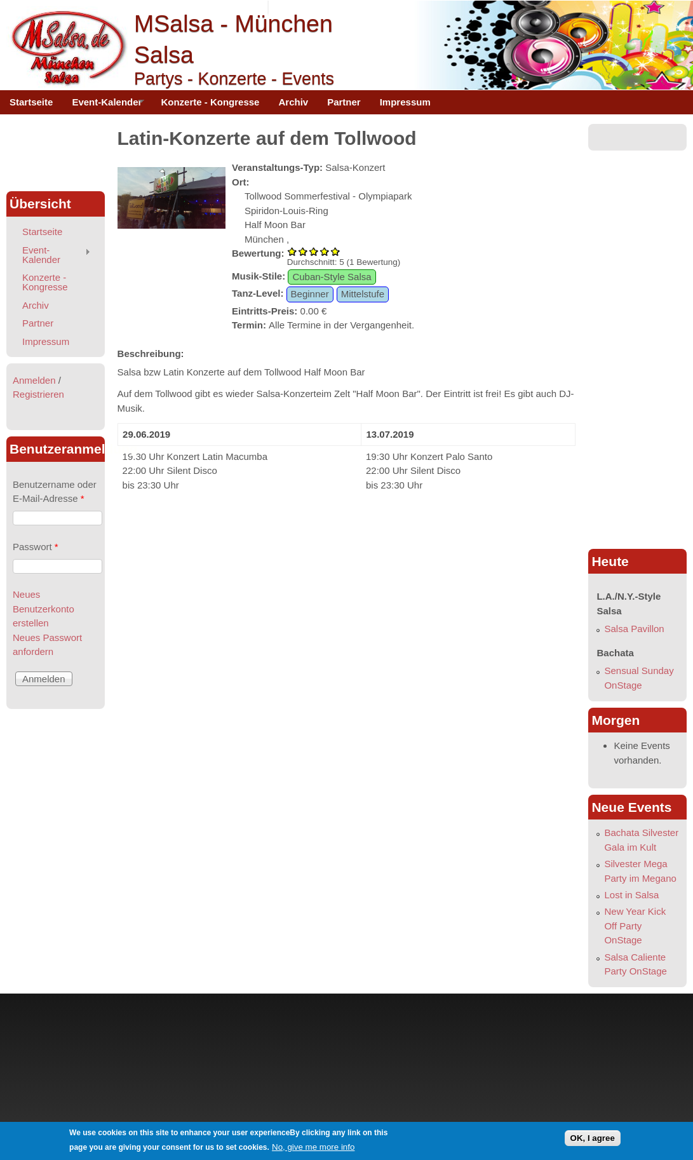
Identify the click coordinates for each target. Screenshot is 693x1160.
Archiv (293, 102)
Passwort (35, 546)
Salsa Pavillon (634, 628)
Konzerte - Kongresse (210, 102)
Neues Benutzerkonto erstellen (43, 608)
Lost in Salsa (631, 894)
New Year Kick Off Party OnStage (635, 925)
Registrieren (38, 394)
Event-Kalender (103, 105)
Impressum (405, 102)
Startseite (31, 102)
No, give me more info (313, 1147)
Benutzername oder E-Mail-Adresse (55, 491)
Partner (344, 102)
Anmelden (34, 380)
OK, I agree (592, 1138)
